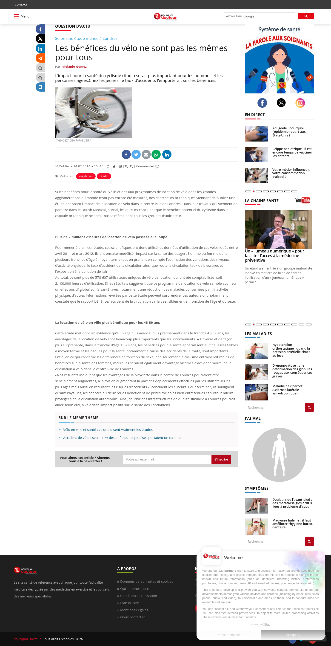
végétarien (86, 176)
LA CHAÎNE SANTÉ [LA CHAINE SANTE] (262, 200)
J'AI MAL (253, 418)
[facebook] (263, 103)
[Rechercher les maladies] (309, 407)
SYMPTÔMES (256, 488)
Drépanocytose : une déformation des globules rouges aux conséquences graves (292, 370)
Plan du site (129, 602)
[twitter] (283, 102)
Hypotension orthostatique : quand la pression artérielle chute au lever (291, 349)
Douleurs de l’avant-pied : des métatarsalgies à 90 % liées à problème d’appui (292, 503)
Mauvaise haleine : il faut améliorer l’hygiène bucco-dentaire (292, 524)
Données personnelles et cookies (146, 581)
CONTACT (21, 4)
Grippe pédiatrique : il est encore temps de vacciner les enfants (292, 152)
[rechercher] (259, 16)
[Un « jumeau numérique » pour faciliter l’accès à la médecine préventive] (279, 229)
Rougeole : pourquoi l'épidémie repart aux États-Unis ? (289, 131)
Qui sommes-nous (134, 588)
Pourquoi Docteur (28, 639)
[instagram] (301, 103)
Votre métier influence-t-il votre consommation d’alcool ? (292, 173)
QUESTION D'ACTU (72, 26)
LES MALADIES (258, 333)
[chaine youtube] (304, 202)
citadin (104, 176)
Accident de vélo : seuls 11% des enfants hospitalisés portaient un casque (122, 437)
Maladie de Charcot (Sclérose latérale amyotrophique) (287, 389)
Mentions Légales (134, 610)
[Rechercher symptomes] (309, 541)
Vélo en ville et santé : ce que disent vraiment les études (108, 429)
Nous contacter (132, 617)
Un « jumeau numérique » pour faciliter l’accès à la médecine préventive (274, 255)
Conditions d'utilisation (138, 595)
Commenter (147, 166)
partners (230, 570)
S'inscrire (221, 459)
